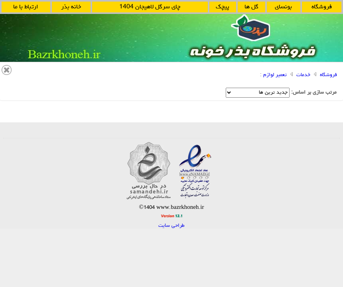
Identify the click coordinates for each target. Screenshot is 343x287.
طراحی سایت (171, 226)
